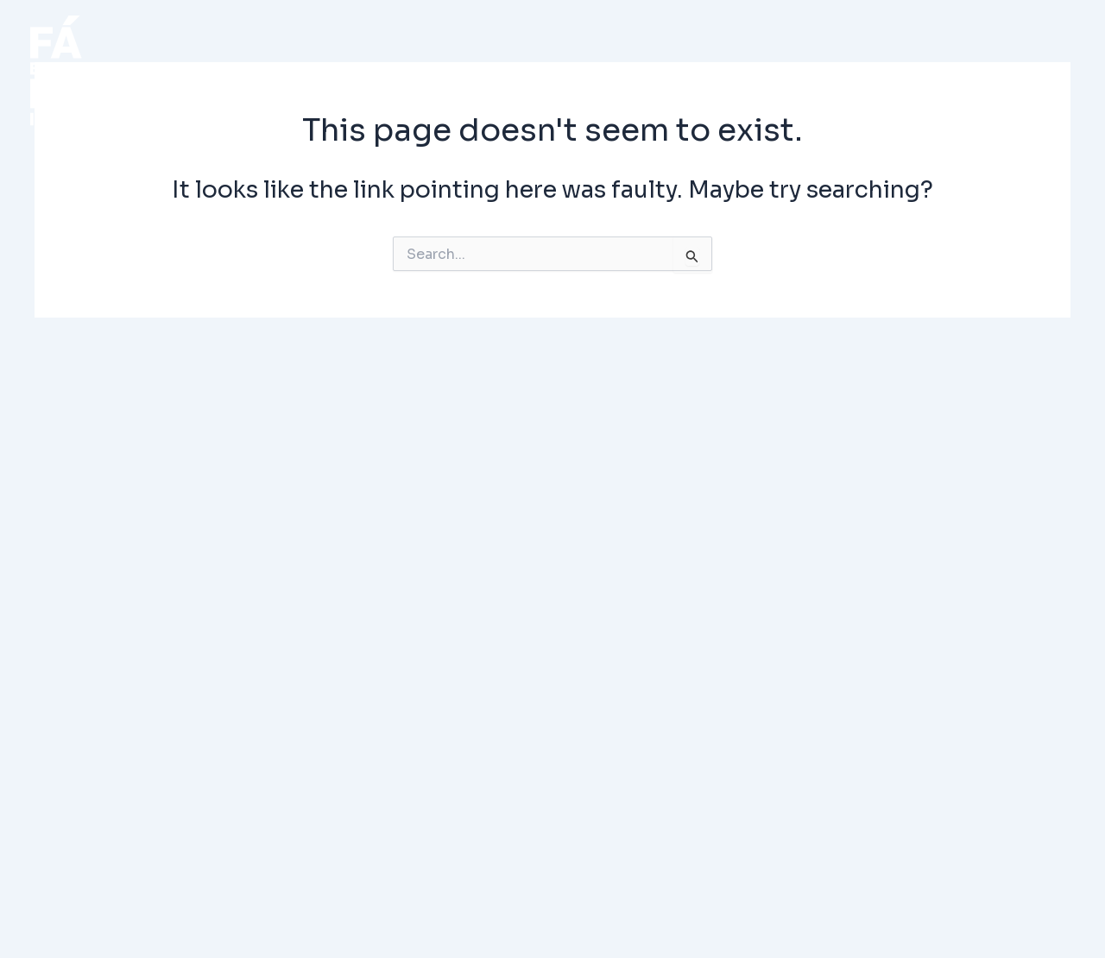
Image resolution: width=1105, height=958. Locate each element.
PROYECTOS (416, 71)
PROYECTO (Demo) (624, 71)
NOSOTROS (828, 71)
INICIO (273, 71)
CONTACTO (992, 71)
